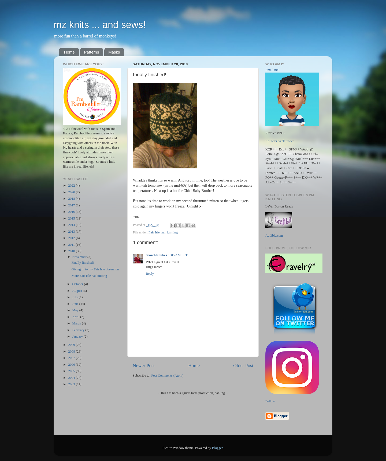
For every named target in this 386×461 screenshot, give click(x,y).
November (79, 257)
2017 (72, 205)
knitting (172, 232)
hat (163, 232)
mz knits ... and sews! (100, 24)
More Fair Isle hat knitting (89, 276)
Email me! (272, 70)
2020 (72, 192)
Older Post (243, 365)
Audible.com (274, 235)
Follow (270, 401)
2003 (72, 384)
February (79, 330)
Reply (150, 273)
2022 (72, 185)
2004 (72, 378)
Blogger (217, 448)
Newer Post (144, 365)
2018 (72, 199)
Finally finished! (82, 262)
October (78, 284)
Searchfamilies (156, 255)
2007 (72, 358)
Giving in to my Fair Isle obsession (95, 269)
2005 (72, 371)
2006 (72, 364)
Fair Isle (154, 232)
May (75, 310)
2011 (72, 245)
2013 (72, 231)
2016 (72, 212)
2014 (72, 225)
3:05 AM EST (178, 255)
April (76, 317)
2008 (72, 351)
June (75, 304)
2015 (72, 218)
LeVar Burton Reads (279, 206)
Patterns (91, 52)
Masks (114, 52)
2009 (72, 345)
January (78, 336)
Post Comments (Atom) (167, 375)
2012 (72, 238)
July (75, 297)
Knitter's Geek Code (279, 141)
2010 (72, 251)
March (77, 323)
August (77, 291)
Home (69, 52)
